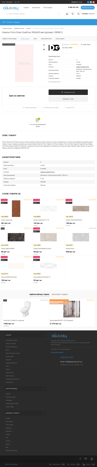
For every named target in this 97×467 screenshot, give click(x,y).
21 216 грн (40, 324)
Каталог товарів (11, 22)
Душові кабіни (10, 356)
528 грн (81, 253)
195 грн (16, 281)
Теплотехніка (9, 382)
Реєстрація (9, 2)
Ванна (7, 350)
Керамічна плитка (11, 343)
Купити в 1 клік (68, 99)
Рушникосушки (10, 376)
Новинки (8, 394)
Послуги (8, 441)
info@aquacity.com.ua (73, 362)
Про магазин (36, 7)
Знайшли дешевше (30, 107)
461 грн (16, 224)
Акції (7, 438)
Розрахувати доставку (51, 107)
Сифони (8, 369)
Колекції (8, 434)
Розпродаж (9, 400)
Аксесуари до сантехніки (13, 379)
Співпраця (8, 428)
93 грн (48, 281)
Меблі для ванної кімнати (13, 353)
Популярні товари (11, 397)
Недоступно (69, 107)
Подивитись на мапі (57, 352)
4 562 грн (18, 325)
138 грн (81, 224)
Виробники (9, 431)
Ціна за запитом (17, 96)
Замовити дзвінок (87, 7)
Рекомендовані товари (12, 403)
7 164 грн (70, 324)
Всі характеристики (54, 81)
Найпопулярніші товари (39, 294)
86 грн (16, 253)
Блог (7, 447)
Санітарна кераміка (11, 347)
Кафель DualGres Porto (82, 67)
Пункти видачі (47, 7)
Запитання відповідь (11, 450)
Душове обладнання (11, 363)
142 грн (48, 224)
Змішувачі (8, 360)
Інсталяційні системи (11, 340)
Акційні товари (10, 407)
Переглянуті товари (60, 294)
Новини (8, 444)
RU (15, 2)
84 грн (48, 253)
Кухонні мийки (10, 372)
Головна (8, 418)
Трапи (7, 366)
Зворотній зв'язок (10, 464)
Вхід (3, 2)
